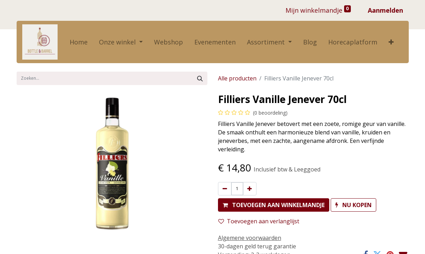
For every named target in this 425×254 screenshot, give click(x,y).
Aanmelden (385, 10)
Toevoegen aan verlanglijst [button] (258, 221)
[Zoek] (200, 78)
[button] (391, 42)
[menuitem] (78, 42)
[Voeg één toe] (249, 188)
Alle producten (237, 78)
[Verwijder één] (225, 188)
